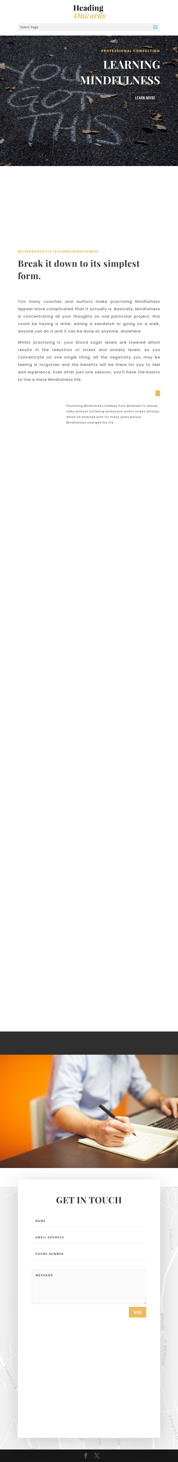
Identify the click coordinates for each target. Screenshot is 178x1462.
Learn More (145, 97)
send (138, 1312)
